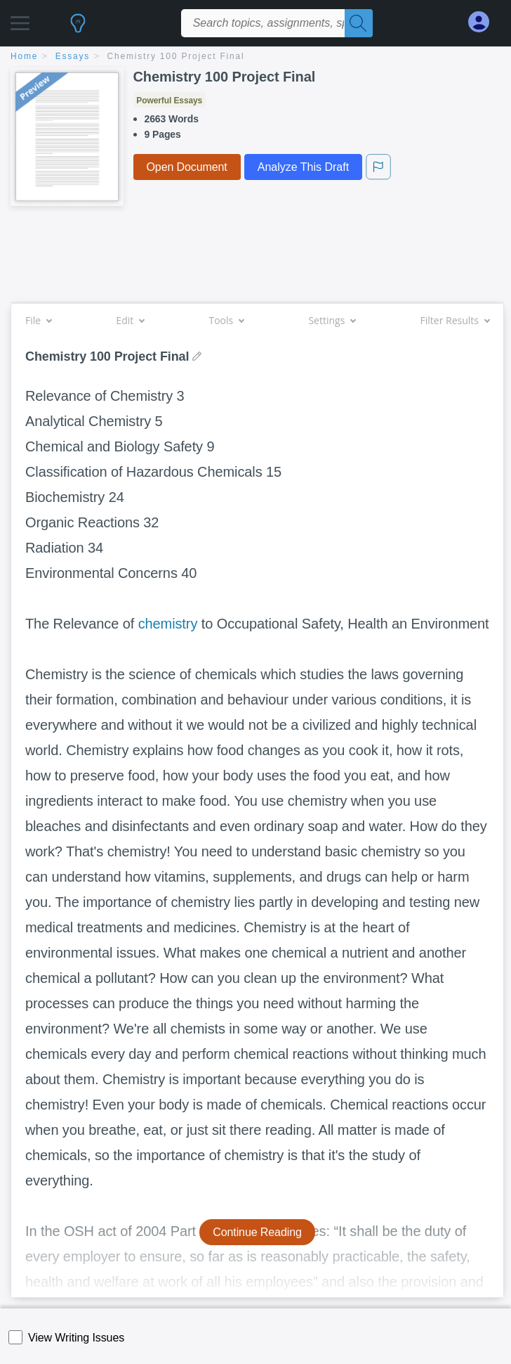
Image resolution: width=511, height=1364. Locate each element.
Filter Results (454, 320)
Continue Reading (257, 1232)
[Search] (359, 23)
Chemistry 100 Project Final (176, 56)
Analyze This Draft (303, 167)
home (24, 56)
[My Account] (484, 22)
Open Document (187, 167)
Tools (226, 320)
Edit (130, 320)
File (38, 320)
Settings (331, 320)
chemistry (168, 623)
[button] (20, 19)
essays (72, 56)
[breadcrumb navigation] (255, 57)
